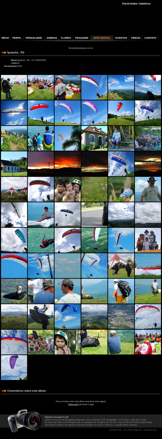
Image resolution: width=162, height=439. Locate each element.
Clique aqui (73, 404)
